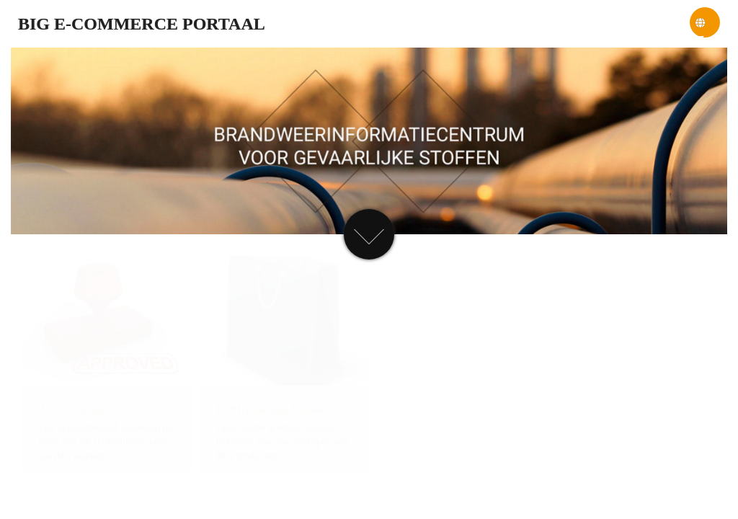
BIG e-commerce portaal (141, 23)
